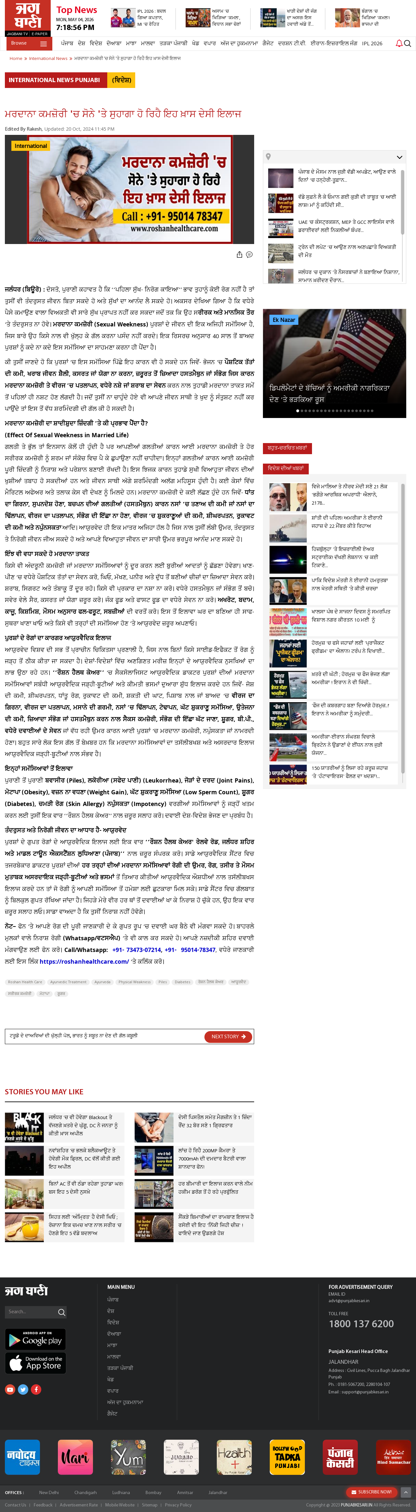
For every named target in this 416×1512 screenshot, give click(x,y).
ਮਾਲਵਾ (146, 44)
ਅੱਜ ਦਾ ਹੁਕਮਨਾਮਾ (237, 44)
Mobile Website (120, 1505)
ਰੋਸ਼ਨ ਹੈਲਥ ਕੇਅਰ (210, 982)
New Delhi (49, 1492)
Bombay (154, 1492)
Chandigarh (85, 1492)
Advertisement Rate (79, 1505)
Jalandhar (218, 1492)
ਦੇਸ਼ (80, 44)
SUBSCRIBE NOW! (372, 1492)
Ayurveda (102, 982)
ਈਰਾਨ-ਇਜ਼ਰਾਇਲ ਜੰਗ (332, 44)
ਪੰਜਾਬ (65, 44)
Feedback (43, 1505)
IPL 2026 (370, 44)
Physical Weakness (134, 982)
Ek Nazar (284, 320)
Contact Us (15, 1505)
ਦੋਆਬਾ (112, 44)
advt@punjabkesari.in (349, 1301)
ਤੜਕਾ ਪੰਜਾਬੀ (172, 44)
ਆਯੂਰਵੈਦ (238, 982)
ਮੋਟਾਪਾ (44, 994)
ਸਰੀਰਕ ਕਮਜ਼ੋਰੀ (20, 994)
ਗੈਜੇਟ (266, 44)
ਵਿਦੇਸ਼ (94, 44)
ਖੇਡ (194, 44)
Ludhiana (121, 1492)
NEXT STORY (229, 1037)
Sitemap (150, 1505)
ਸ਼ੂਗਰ (61, 994)
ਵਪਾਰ (208, 44)
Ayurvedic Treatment (68, 982)
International (31, 146)
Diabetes (182, 982)
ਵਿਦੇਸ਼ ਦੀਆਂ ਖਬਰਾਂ (287, 469)
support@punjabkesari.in (365, 1392)
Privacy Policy (178, 1505)
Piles (163, 982)
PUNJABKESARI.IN (355, 1505)
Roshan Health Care (25, 982)
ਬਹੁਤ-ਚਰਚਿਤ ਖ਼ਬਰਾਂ (288, 448)
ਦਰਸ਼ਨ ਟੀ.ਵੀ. (291, 44)
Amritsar (185, 1492)
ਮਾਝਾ (129, 44)
